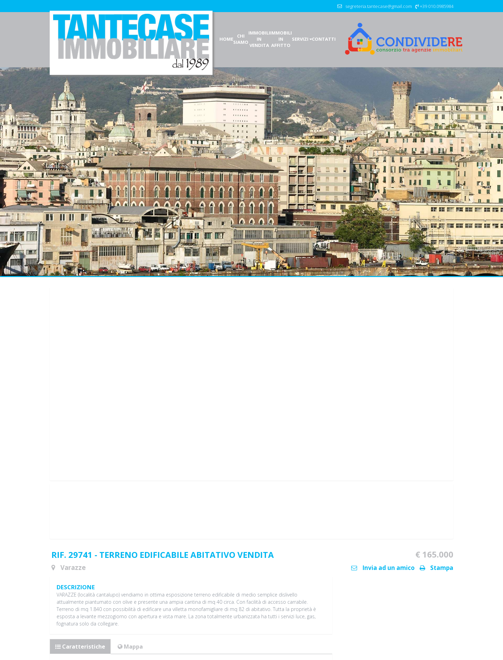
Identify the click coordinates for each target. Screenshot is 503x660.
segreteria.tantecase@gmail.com (378, 6)
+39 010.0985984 (436, 6)
